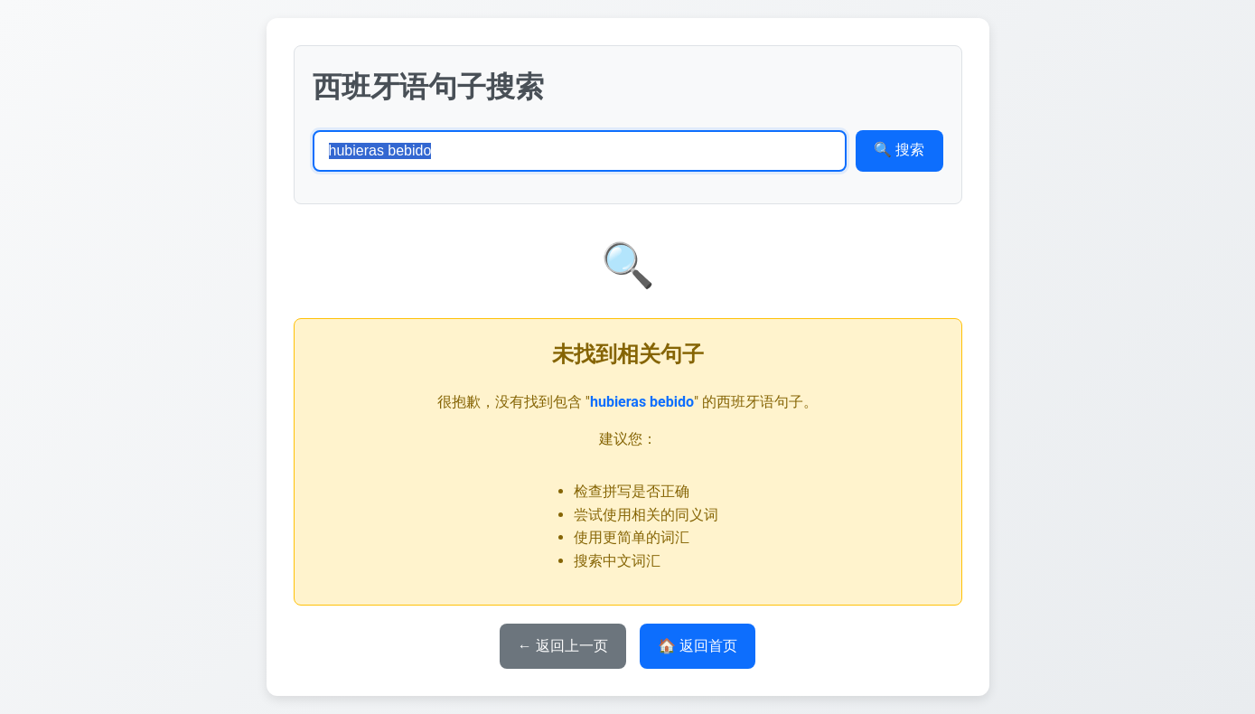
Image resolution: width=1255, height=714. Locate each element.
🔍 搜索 (899, 149)
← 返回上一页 (563, 645)
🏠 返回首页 (697, 645)
